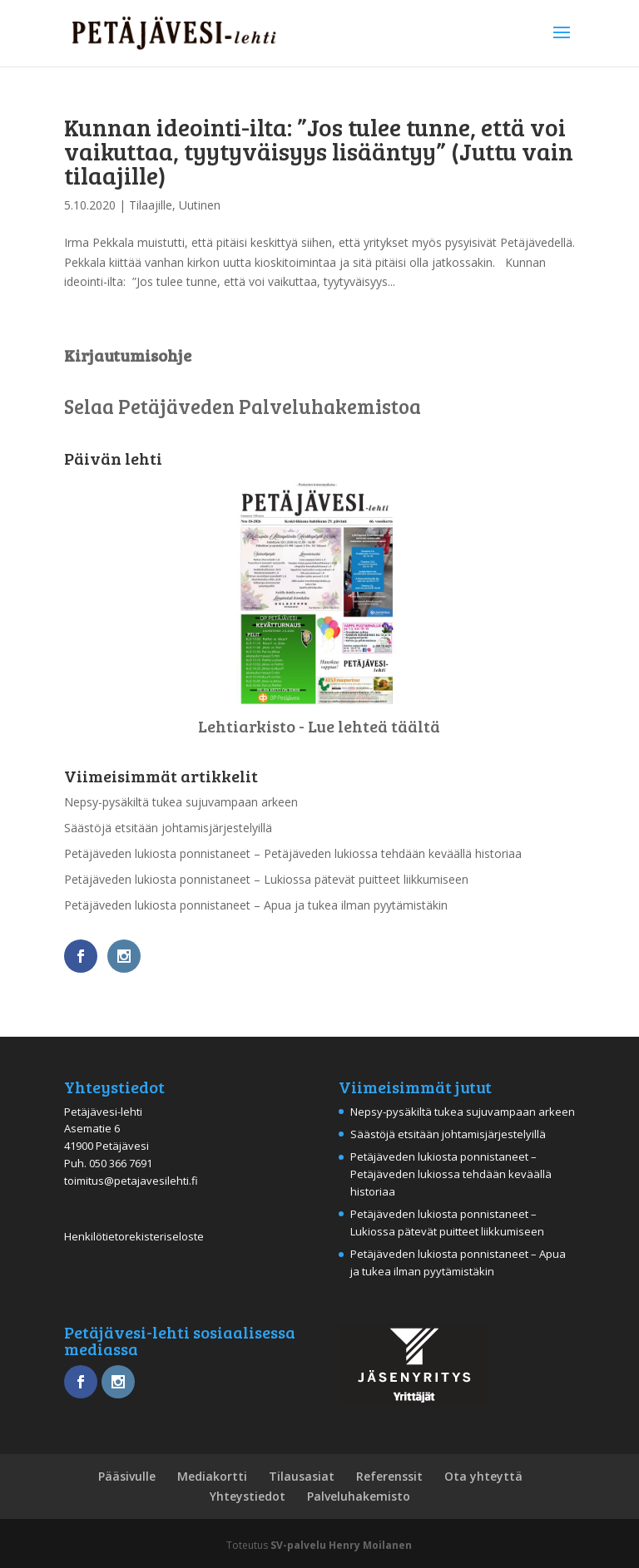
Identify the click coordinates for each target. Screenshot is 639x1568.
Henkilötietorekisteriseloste (134, 1236)
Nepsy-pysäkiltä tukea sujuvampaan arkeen (181, 802)
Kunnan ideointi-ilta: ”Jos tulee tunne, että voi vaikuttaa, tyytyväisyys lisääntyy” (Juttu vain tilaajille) (318, 151)
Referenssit (389, 1476)
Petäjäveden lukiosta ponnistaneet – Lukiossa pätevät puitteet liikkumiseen (266, 879)
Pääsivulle (127, 1476)
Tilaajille (150, 205)
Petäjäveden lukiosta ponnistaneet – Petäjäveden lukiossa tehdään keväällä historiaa (293, 853)
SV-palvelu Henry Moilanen (341, 1545)
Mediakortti (212, 1476)
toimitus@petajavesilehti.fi (131, 1180)
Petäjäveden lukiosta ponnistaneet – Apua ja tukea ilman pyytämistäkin (256, 905)
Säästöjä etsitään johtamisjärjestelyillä (168, 828)
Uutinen (199, 205)
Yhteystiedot (247, 1496)
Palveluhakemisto (358, 1496)
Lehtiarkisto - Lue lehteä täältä (319, 725)
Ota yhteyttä (483, 1476)
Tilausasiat (301, 1476)
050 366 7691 (120, 1163)
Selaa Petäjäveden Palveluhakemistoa (242, 406)
